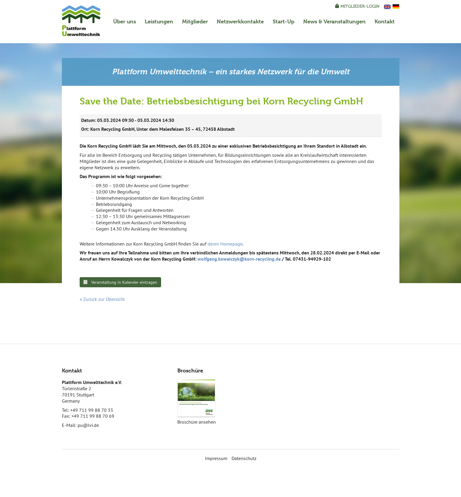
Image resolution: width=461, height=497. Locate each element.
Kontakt (385, 21)
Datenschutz (244, 458)
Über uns (124, 21)
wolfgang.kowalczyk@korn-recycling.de (239, 259)
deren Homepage (225, 244)
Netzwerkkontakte (240, 21)
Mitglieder (195, 21)
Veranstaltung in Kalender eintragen (120, 282)
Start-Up (283, 21)
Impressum (216, 458)
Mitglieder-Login (357, 6)
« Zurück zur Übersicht (102, 299)
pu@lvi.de (88, 425)
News (334, 21)
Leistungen (159, 21)
